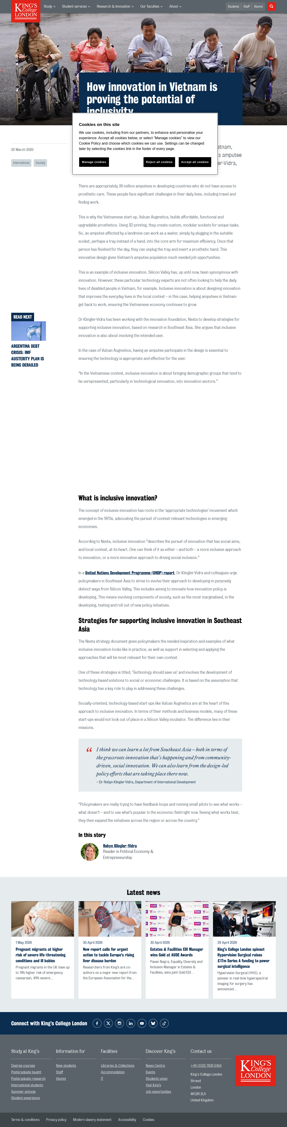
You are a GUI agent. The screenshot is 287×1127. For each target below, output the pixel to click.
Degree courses (23, 1066)
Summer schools (23, 1092)
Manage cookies (94, 162)
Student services (74, 6)
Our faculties (149, 6)
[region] (145, 144)
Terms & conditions (25, 1120)
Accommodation (113, 1072)
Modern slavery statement (92, 1120)
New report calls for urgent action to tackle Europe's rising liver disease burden (108, 955)
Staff (247, 6)
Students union (156, 1079)
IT (102, 1079)
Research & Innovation (113, 6)
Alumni (258, 6)
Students (233, 6)
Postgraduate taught (26, 1072)
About (173, 6)
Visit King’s (153, 1085)
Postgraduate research (28, 1079)
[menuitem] (49, 6)
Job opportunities (158, 1092)
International (21, 163)
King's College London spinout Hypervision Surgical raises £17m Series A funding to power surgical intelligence (243, 958)
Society (40, 163)
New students (66, 1066)
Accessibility (127, 1120)
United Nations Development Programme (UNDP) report (129, 573)
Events (150, 1072)
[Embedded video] (160, 438)
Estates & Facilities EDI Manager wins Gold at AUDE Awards (176, 952)
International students (27, 1085)
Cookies (148, 1120)
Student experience (25, 1098)
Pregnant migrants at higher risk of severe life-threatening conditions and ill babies (40, 955)
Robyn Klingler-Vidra (120, 846)
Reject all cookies (159, 162)
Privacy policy (56, 1120)
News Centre (155, 1066)
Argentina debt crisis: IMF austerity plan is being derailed (27, 355)
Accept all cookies (195, 162)
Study (48, 6)
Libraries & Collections (117, 1066)
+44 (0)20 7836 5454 (206, 1066)
